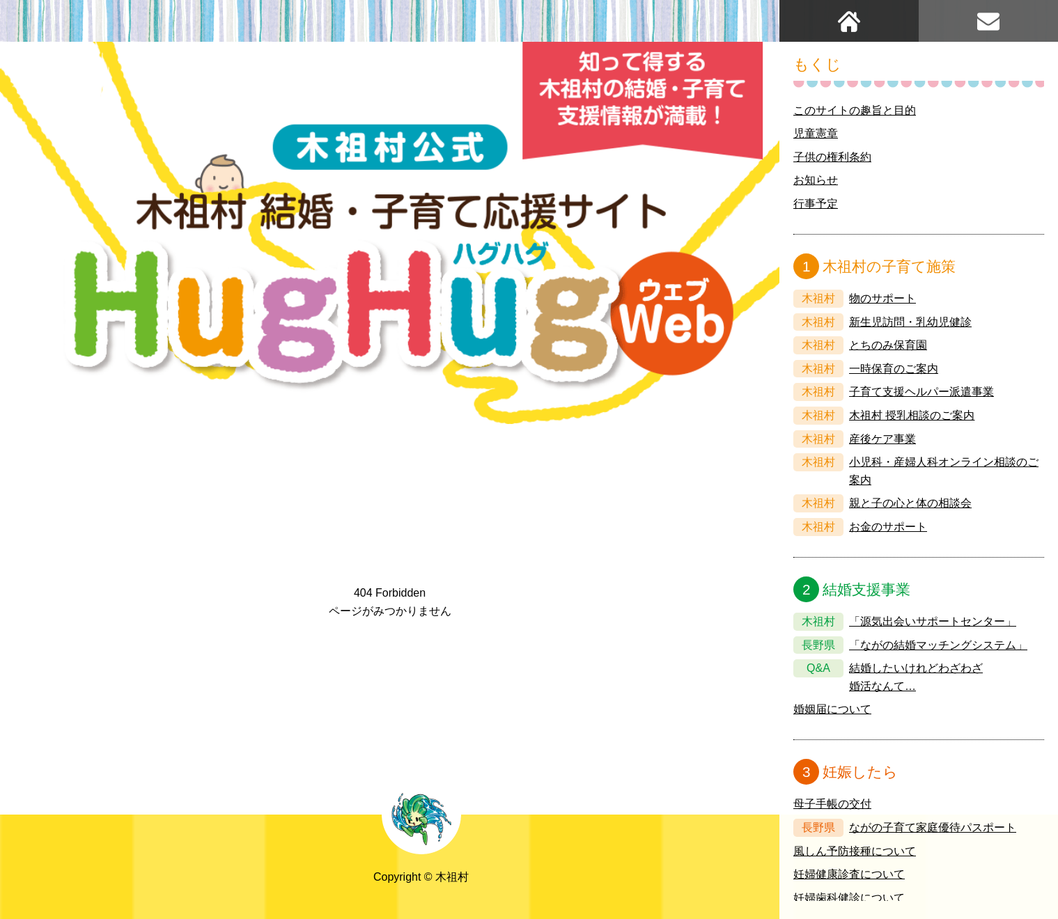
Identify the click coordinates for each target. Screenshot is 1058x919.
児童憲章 (815, 133)
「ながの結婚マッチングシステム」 (938, 645)
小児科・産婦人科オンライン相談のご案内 (943, 471)
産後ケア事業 (882, 439)
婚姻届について (832, 709)
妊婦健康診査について (849, 874)
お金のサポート (888, 527)
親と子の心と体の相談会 (910, 503)
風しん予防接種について (854, 851)
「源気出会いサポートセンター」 (932, 621)
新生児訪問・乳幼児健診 (910, 322)
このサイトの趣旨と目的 (854, 110)
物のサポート (882, 298)
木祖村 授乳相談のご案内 (911, 415)
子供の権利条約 (832, 157)
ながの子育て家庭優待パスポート (932, 827)
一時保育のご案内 (893, 369)
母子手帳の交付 (832, 804)
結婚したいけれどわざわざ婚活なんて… (916, 677)
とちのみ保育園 (888, 345)
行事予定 (815, 204)
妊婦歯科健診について (849, 898)
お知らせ (815, 180)
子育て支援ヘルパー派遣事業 (921, 392)
